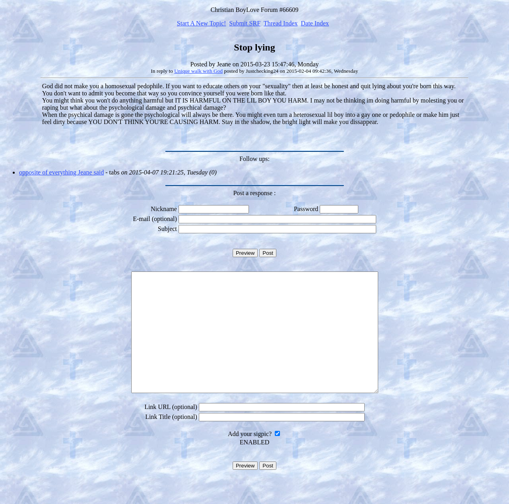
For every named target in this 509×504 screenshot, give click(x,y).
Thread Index (281, 23)
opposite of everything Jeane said (61, 172)
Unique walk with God (198, 71)
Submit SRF (244, 23)
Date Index (315, 23)
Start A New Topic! (201, 23)
